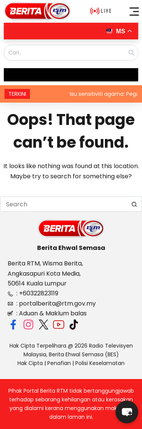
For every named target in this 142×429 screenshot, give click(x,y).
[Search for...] (63, 204)
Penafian (59, 363)
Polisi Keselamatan (100, 363)
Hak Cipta (30, 363)
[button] (134, 11)
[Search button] (134, 204)
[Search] (131, 52)
